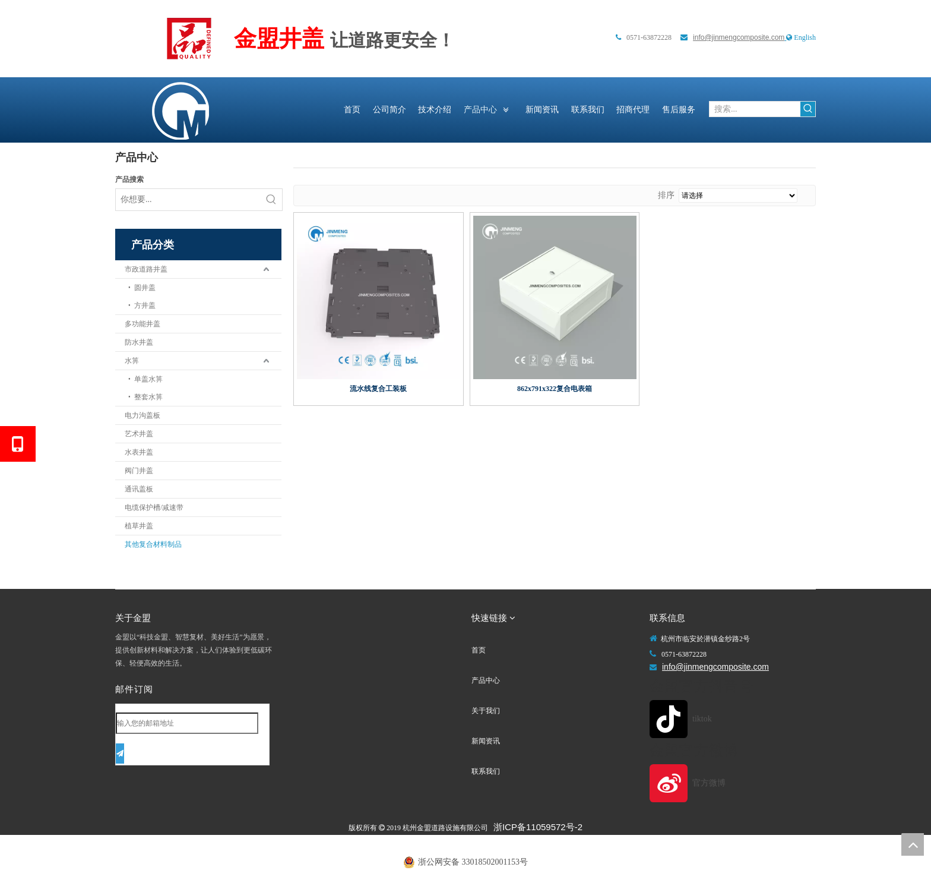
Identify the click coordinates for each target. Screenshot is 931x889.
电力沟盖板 (142, 415)
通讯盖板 (139, 489)
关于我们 (485, 711)
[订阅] (120, 753)
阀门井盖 (139, 470)
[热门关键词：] (807, 109)
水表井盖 (139, 452)
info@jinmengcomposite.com (738, 37)
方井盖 (145, 305)
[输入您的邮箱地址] (187, 723)
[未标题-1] (189, 38)
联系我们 (485, 771)
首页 (478, 650)
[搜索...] (755, 109)
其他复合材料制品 (153, 544)
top (912, 844)
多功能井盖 (142, 324)
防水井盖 (139, 342)
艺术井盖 (139, 434)
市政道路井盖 (146, 269)
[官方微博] (692, 783)
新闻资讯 (485, 741)
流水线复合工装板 (378, 389)
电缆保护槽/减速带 (154, 507)
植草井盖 (139, 526)
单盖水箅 (148, 379)
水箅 (132, 361)
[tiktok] (692, 719)
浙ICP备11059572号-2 (537, 827)
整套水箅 (148, 397)
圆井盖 (145, 287)
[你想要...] (188, 199)
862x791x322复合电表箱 (554, 389)
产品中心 (485, 680)
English (805, 37)
